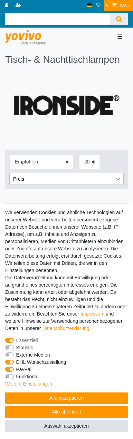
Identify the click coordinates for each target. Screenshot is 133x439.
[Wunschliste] (99, 5)
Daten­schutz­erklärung (65, 328)
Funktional (27, 376)
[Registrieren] (19, 5)
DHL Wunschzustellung (41, 362)
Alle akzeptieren (66, 398)
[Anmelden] (7, 5)
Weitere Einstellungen (28, 384)
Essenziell (27, 340)
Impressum (92, 314)
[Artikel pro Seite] (89, 162)
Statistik (24, 347)
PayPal (23, 369)
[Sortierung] (41, 162)
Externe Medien (33, 355)
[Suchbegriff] (57, 19)
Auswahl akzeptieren (66, 426)
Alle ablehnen (66, 412)
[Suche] (119, 19)
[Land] (89, 5)
